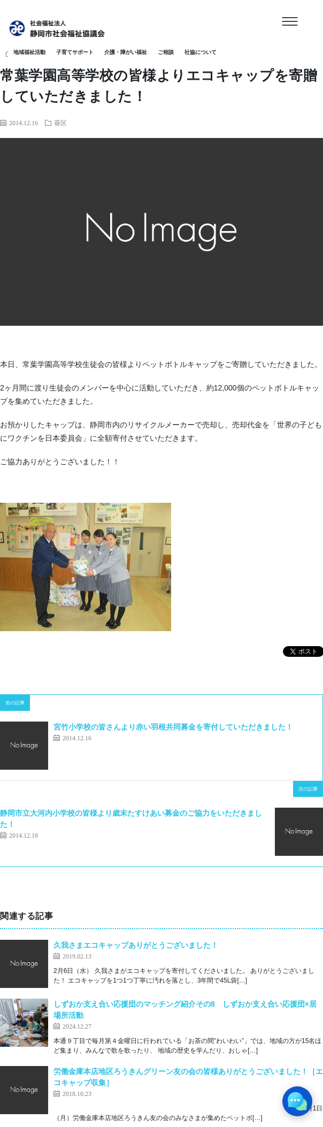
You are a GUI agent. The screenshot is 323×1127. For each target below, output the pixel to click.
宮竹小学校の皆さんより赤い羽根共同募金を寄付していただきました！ (173, 727)
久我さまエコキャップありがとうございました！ (135, 945)
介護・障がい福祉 (125, 52)
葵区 (60, 122)
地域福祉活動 (29, 52)
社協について (200, 52)
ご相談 (166, 52)
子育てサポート (75, 52)
